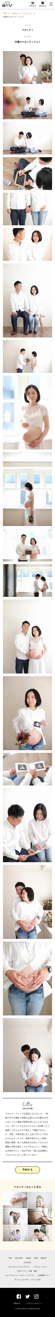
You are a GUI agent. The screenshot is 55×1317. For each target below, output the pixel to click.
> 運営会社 (16, 1303)
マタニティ (27, 14)
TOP (5, 14)
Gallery (15, 14)
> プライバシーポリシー (34, 1303)
